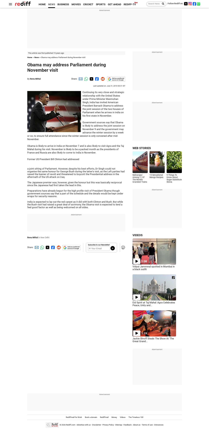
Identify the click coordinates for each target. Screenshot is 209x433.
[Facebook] (194, 4)
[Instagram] (190, 4)
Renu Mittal (35, 79)
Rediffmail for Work (74, 417)
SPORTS (100, 4)
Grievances (158, 425)
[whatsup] (199, 4)
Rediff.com (70, 425)
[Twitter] (186, 4)
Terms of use (147, 425)
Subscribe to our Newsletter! (99, 245)
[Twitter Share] (91, 79)
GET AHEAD (114, 4)
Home (29, 57)
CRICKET (88, 4)
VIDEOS (138, 235)
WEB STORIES (142, 148)
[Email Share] (80, 79)
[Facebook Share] (96, 79)
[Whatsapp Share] (85, 79)
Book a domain (91, 417)
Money (114, 417)
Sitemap (118, 425)
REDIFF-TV (130, 4)
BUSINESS (63, 4)
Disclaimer (96, 425)
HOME (42, 4)
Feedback (128, 425)
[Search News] (162, 4)
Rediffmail (104, 417)
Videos (123, 417)
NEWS (51, 4)
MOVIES (76, 4)
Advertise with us (84, 425)
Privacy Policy (108, 425)
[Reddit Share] (102, 79)
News (36, 57)
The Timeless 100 (135, 417)
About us (136, 425)
